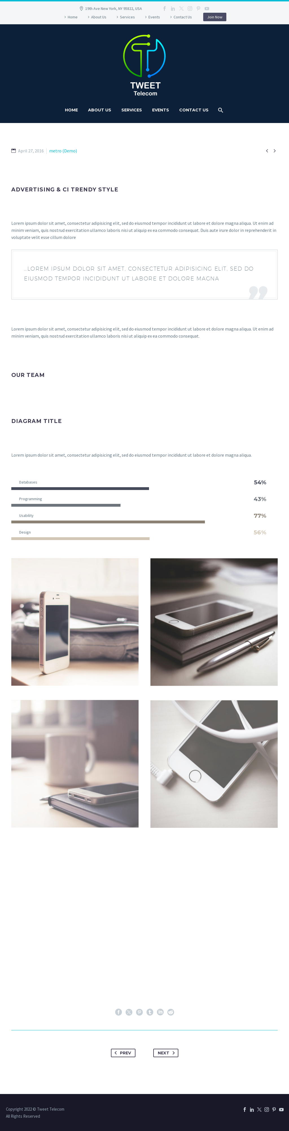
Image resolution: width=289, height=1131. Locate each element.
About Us (98, 17)
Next (167, 1053)
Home (73, 17)
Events (154, 17)
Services (127, 17)
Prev (121, 1053)
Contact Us (183, 17)
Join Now (214, 17)
